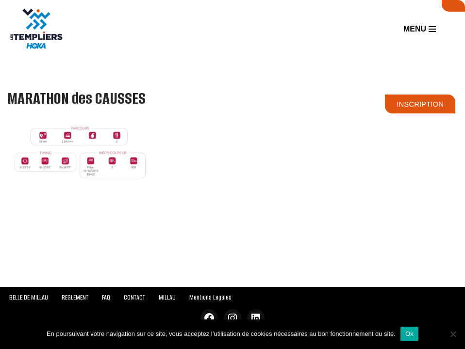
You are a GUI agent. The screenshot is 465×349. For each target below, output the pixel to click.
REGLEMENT (75, 297)
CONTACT (134, 297)
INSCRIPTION (420, 104)
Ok (409, 333)
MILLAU (167, 297)
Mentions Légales (210, 297)
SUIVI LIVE (453, 6)
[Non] (453, 334)
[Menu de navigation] (419, 29)
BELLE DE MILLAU (28, 297)
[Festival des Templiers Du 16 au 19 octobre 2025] (36, 29)
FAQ (106, 297)
